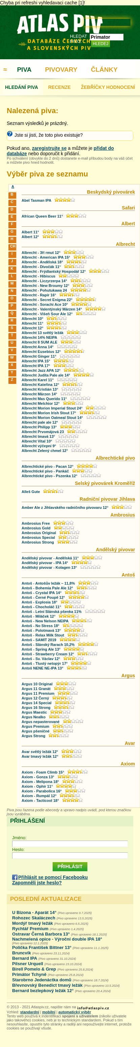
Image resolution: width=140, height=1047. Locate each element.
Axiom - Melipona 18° (40, 782)
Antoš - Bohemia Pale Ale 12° (47, 588)
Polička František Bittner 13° (42, 947)
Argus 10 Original (37, 684)
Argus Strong (33, 736)
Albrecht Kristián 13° (40, 389)
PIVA (24, 69)
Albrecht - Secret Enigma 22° (47, 300)
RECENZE (59, 87)
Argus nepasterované (40, 722)
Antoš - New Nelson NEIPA (45, 621)
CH (12, 246)
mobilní (48, 1012)
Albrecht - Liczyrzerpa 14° (44, 281)
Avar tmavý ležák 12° (40, 756)
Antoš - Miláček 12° (38, 616)
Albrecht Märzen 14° (39, 394)
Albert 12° (30, 237)
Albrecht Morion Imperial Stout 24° (52, 408)
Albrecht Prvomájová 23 (43, 432)
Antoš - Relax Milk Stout (43, 635)
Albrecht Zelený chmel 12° (45, 451)
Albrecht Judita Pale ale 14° (46, 375)
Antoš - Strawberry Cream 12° (48, 654)
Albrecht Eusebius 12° (41, 352)
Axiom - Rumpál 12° (39, 796)
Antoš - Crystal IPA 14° (41, 593)
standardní (29, 1012)
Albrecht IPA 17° (36, 366)
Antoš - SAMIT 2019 (39, 640)
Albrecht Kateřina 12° (40, 385)
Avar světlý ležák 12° (40, 752)
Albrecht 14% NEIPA (39, 337)
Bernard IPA (24, 958)
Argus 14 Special (37, 703)
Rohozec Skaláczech (33, 917)
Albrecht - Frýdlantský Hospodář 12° (54, 271)
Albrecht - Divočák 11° (41, 267)
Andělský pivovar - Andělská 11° (50, 558)
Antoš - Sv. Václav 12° (41, 659)
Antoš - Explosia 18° (39, 602)
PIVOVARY (61, 69)
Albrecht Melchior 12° (41, 403)
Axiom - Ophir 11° (37, 786)
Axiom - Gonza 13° (38, 777)
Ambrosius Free (36, 523)
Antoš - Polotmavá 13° (41, 630)
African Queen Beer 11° (42, 216)
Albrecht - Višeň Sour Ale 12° (47, 314)
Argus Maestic (34, 712)
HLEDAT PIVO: (78, 39)
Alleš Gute (31, 492)
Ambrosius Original (39, 533)
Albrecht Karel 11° (38, 380)
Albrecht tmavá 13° (38, 436)
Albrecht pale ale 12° (40, 422)
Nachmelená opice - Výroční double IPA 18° (57, 939)
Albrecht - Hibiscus (38, 276)
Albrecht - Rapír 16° (39, 295)
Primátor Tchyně (29, 974)
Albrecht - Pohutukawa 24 (44, 290)
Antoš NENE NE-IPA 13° (42, 668)
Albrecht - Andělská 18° (42, 262)
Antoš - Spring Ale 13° (41, 649)
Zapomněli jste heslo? (37, 882)
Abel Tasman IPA (36, 200)
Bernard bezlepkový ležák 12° (43, 990)
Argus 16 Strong (36, 708)
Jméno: (19, 837)
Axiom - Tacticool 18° (40, 800)
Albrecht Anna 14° (37, 347)
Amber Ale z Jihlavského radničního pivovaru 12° (65, 507)
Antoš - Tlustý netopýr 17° (44, 663)
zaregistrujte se (49, 148)
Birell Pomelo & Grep (34, 969)
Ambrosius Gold (36, 528)
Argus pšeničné (36, 731)
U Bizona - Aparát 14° (34, 912)
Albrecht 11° (32, 323)
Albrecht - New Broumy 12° (45, 286)
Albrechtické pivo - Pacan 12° (48, 466)
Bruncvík (21, 952)
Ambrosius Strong (38, 542)
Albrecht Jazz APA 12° (41, 370)
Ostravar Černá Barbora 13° (41, 934)
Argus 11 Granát (36, 689)
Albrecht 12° (32, 328)
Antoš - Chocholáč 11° (41, 607)
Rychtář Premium (30, 928)
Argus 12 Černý (35, 698)
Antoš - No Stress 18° (40, 626)
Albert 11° (30, 232)
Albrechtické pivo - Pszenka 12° (49, 476)
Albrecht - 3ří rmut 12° (41, 253)
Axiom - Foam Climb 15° (43, 772)
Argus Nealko (34, 717)
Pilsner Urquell (27, 963)
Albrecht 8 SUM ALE (39, 342)
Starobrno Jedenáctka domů (42, 979)
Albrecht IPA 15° (36, 361)
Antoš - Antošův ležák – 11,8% (48, 583)
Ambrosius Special (38, 537)
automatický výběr (74, 1012)
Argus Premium (35, 726)
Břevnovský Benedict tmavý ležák (47, 985)
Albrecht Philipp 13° (39, 427)
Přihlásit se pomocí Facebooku (53, 877)
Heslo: (18, 849)
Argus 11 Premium (38, 693)
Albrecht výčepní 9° (39, 446)
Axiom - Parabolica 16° (42, 791)
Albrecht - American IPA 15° (46, 257)
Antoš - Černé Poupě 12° (43, 597)
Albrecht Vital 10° (37, 441)
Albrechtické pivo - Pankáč (45, 471)
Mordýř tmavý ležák (32, 923)
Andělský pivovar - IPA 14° (45, 563)
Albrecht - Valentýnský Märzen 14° (52, 309)
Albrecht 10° (32, 319)
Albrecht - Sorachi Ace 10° (45, 304)
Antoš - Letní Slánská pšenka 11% (52, 612)
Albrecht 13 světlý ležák (42, 333)
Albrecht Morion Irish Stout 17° (49, 413)
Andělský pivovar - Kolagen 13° (49, 567)
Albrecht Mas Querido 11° (44, 399)
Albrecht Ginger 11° (39, 356)
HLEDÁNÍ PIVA (21, 87)
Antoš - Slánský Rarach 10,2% (48, 645)
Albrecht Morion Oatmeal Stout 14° (52, 418)
